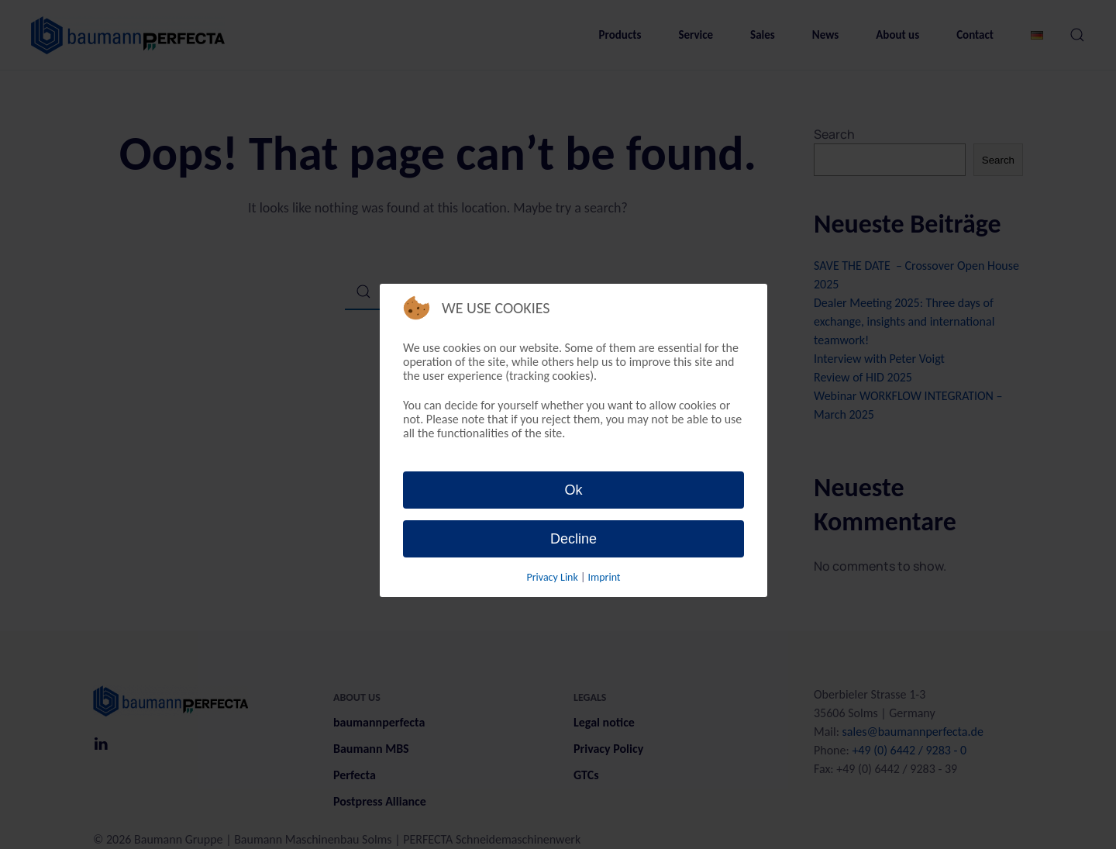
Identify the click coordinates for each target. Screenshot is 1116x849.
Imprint (603, 577)
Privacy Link (553, 577)
